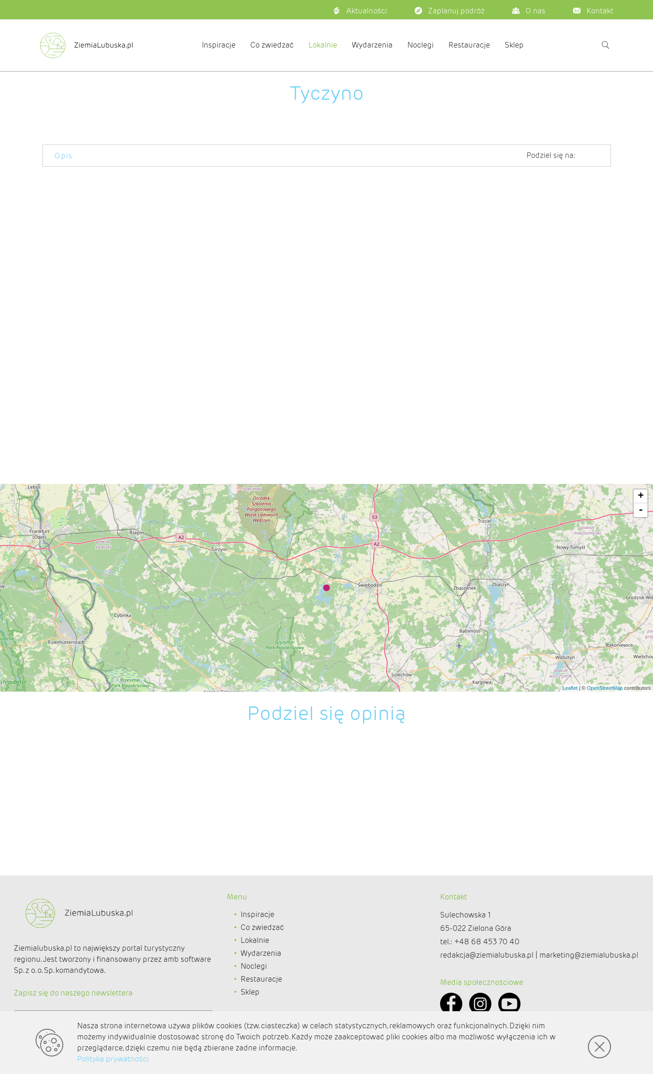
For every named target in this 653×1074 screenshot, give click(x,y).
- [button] (641, 510)
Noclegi (420, 45)
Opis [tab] (63, 156)
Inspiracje (219, 45)
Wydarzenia (372, 45)
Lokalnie (322, 45)
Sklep (514, 45)
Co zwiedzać (272, 45)
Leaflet (570, 688)
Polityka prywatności (113, 1059)
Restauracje (469, 45)
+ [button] (641, 496)
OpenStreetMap (605, 688)
